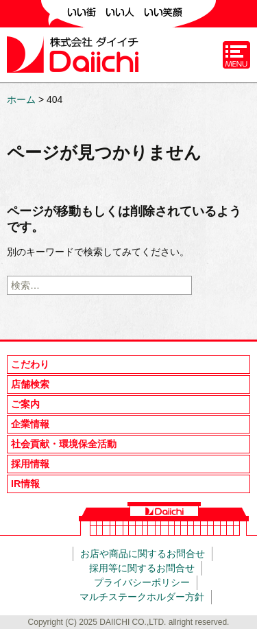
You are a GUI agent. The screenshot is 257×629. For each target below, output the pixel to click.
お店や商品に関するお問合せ (142, 553)
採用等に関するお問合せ (142, 567)
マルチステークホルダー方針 (141, 596)
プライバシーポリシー (142, 582)
